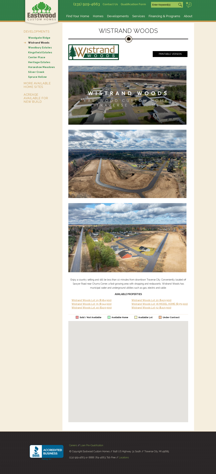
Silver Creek (36, 72)
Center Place (36, 57)
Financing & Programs (164, 16)
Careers (73, 445)
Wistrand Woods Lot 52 (151, 307)
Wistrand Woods (38, 42)
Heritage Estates (39, 62)
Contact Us (110, 4)
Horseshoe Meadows (41, 67)
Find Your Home (77, 16)
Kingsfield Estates (40, 52)
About (188, 16)
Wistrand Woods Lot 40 (92, 307)
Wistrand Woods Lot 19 (92, 300)
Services (138, 16)
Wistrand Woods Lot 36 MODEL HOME (159, 304)
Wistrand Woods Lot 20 (151, 300)
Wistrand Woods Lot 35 (92, 304)
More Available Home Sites (37, 85)
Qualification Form (133, 4)
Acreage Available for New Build (36, 98)
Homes (98, 16)
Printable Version (170, 54)
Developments (118, 16)
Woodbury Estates (40, 47)
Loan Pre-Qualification (91, 445)
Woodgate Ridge (39, 37)
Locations (124, 457)
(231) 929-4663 (86, 4)
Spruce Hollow (37, 77)
